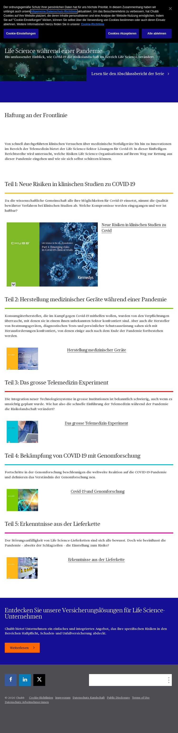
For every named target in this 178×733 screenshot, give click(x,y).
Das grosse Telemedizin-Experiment (96, 424)
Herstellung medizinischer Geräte (96, 350)
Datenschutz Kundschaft (89, 697)
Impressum (62, 697)
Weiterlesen (20, 648)
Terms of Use (141, 697)
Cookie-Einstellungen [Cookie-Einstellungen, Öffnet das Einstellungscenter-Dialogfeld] (21, 33)
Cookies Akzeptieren (122, 33)
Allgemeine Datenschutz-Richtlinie (54, 11)
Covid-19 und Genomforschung (97, 492)
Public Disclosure (118, 697)
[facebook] (11, 680)
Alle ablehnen (156, 33)
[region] (89, 21)
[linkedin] (25, 680)
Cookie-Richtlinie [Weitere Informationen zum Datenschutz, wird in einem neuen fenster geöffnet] (92, 24)
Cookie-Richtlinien (41, 697)
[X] (39, 680)
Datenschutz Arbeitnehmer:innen (27, 702)
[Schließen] (170, 8)
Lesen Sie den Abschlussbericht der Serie (128, 74)
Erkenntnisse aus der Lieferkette (96, 560)
